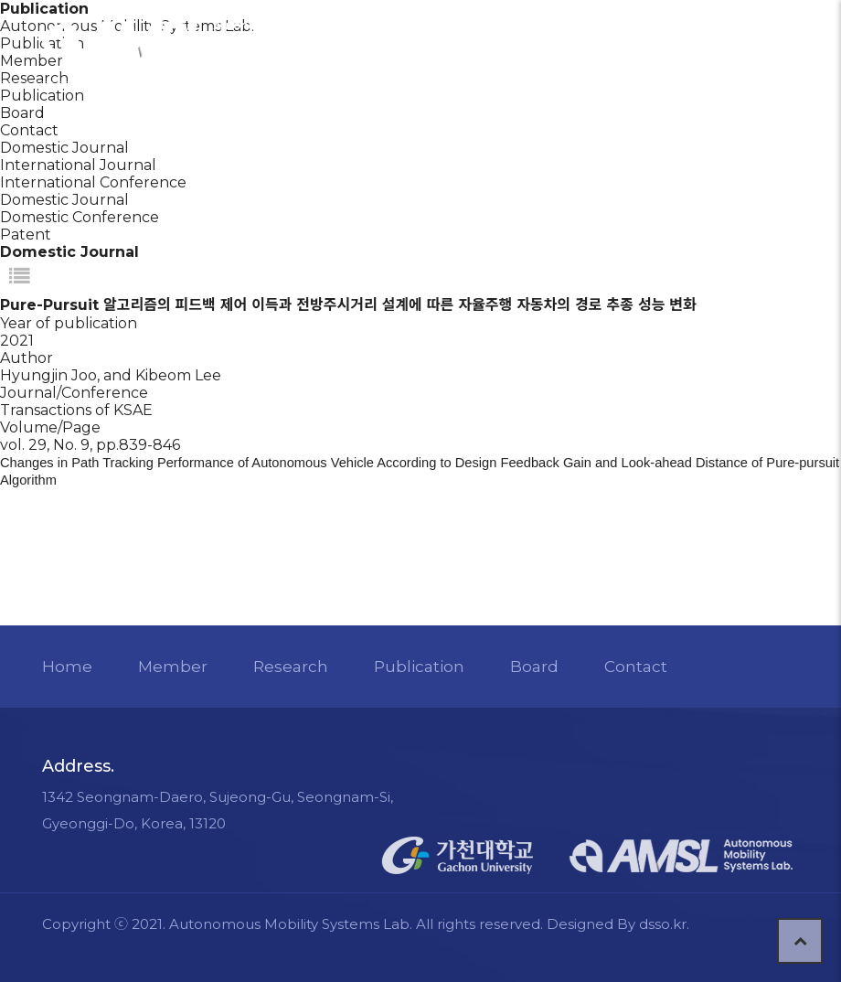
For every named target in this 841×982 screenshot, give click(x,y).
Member (173, 666)
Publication (42, 95)
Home (68, 666)
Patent (25, 234)
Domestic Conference (79, 217)
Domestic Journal (64, 199)
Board (22, 113)
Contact (29, 130)
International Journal (78, 165)
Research (291, 666)
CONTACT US (685, 41)
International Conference (93, 182)
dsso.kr (663, 924)
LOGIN (577, 40)
